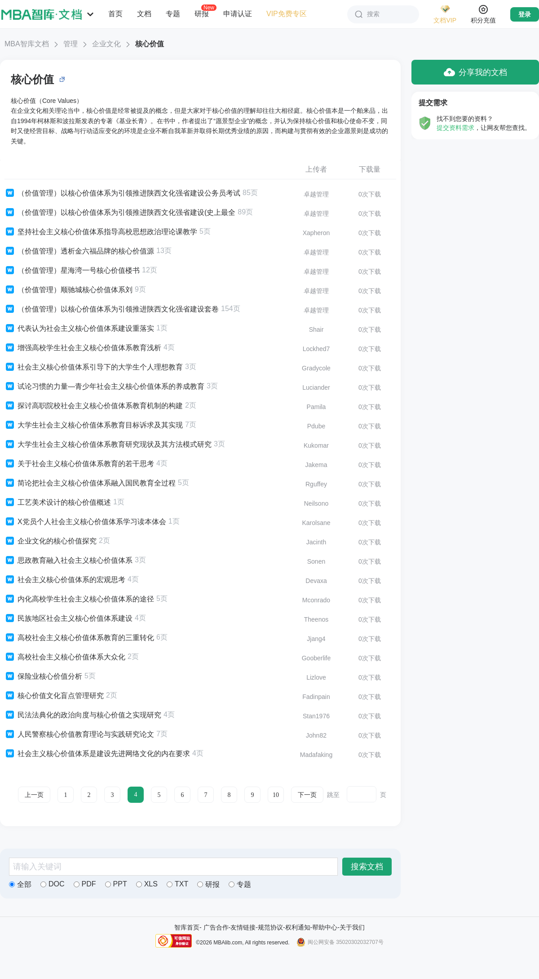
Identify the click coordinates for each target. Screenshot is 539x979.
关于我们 (352, 927)
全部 (20, 884)
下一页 (307, 795)
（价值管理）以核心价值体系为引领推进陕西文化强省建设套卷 (111, 309)
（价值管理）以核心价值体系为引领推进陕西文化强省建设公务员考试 (122, 193)
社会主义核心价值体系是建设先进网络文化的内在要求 (97, 754)
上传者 (316, 169)
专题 (173, 14)
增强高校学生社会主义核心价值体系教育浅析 (82, 348)
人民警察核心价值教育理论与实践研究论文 (79, 734)
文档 (144, 14)
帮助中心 (324, 927)
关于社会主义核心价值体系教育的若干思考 (79, 464)
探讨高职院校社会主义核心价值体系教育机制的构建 (93, 406)
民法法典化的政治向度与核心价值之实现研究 (82, 715)
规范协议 (270, 927)
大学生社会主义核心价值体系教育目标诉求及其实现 (93, 425)
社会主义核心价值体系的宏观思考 (64, 580)
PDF (85, 884)
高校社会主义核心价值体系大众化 (64, 657)
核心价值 (149, 44)
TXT (177, 884)
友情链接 (243, 927)
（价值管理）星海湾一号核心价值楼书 (72, 271)
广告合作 (216, 927)
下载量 (369, 169)
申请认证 (237, 14)
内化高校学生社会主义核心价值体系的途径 (79, 599)
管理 (70, 44)
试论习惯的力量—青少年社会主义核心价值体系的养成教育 (104, 387)
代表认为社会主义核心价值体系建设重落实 (79, 329)
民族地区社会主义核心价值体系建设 (68, 618)
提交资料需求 (455, 127)
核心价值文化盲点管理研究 (54, 696)
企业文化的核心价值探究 (50, 541)
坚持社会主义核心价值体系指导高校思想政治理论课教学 (100, 232)
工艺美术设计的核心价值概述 (57, 502)
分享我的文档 (475, 72)
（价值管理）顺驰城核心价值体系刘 (68, 290)
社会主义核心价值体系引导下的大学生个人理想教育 (93, 367)
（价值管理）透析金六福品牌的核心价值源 (79, 251)
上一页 (34, 795)
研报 (201, 13)
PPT (116, 884)
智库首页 (186, 927)
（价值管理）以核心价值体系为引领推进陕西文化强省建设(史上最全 (119, 213)
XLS (147, 884)
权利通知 (297, 927)
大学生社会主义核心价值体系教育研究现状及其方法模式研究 (108, 444)
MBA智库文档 (26, 44)
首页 (115, 14)
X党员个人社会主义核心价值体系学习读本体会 (85, 522)
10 (276, 795)
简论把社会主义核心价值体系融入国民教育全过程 (90, 483)
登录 (524, 14)
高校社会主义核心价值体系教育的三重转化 (79, 638)
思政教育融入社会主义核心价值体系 (68, 560)
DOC (52, 884)
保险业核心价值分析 (43, 676)
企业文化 (106, 44)
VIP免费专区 (286, 14)
